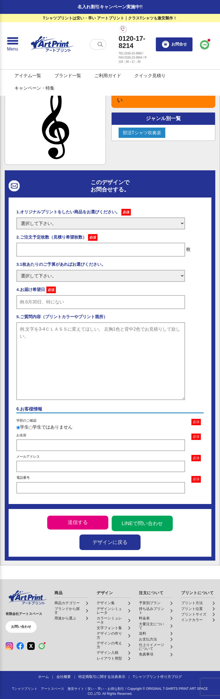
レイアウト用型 (109, 658)
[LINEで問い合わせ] (204, 44)
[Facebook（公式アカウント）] (20, 646)
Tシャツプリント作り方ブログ (157, 677)
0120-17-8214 (132, 42)
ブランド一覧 (67, 75)
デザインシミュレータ (109, 611)
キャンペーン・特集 (34, 88)
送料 (142, 633)
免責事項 (146, 654)
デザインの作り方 (109, 635)
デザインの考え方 (109, 645)
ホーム (43, 677)
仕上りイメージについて (151, 647)
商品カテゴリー (67, 603)
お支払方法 (148, 639)
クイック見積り (150, 75)
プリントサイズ (193, 614)
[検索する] (100, 44)
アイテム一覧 (27, 75)
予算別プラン (150, 603)
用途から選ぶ (65, 618)
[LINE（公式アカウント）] (42, 646)
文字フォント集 (109, 628)
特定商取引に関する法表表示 (101, 677)
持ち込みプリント (151, 611)
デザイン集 (106, 603)
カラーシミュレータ (109, 620)
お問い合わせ (21, 627)
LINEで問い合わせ (142, 523)
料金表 (144, 618)
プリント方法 (192, 603)
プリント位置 (192, 609)
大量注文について (151, 626)
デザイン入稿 (107, 653)
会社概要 (63, 677)
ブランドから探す (67, 611)
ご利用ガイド (107, 75)
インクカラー (192, 620)
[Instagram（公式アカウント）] (9, 646)
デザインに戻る (110, 542)
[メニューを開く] (12, 44)
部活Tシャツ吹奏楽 (142, 132)
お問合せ (174, 44)
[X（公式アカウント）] (31, 646)
